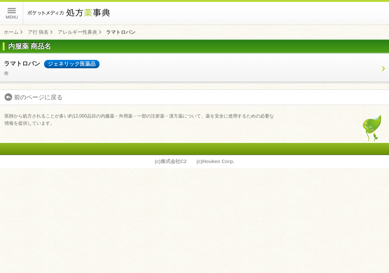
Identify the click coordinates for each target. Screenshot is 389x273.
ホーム (11, 32)
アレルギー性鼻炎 (77, 32)
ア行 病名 (38, 32)
